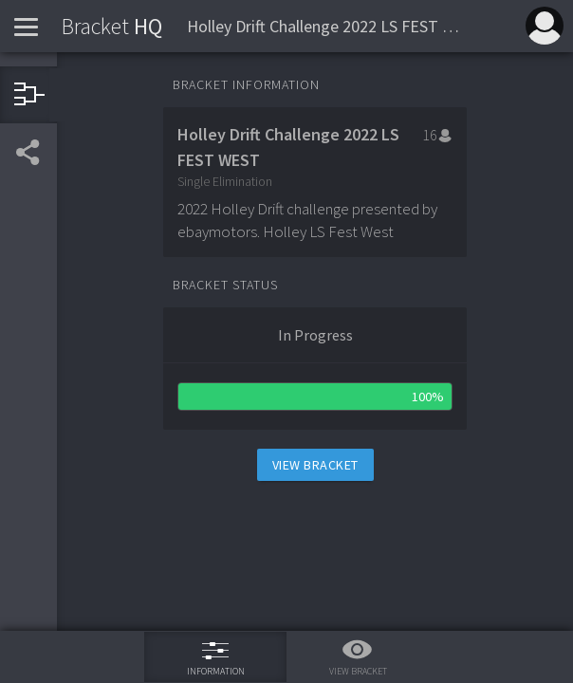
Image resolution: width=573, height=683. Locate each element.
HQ (112, 26)
